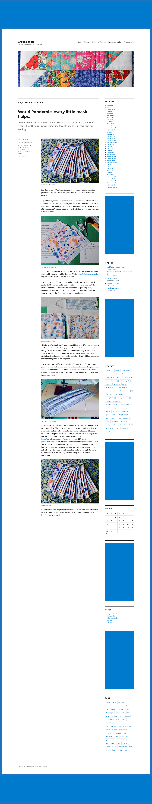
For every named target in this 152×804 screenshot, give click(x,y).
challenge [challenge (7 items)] (126, 370)
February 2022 (111, 107)
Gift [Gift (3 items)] (124, 384)
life (25, 142)
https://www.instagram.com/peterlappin (57, 439)
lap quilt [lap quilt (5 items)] (109, 391)
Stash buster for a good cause (116, 267)
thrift (114, 750)
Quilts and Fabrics (98, 42)
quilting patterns (111, 743)
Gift (128, 712)
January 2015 (111, 138)
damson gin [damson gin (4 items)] (125, 381)
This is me (110, 622)
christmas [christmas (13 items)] (110, 377)
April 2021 (110, 112)
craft (19, 142)
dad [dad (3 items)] (116, 381)
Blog (79, 42)
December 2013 (112, 156)
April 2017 (110, 122)
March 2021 (110, 114)
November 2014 (111, 140)
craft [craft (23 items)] (118, 377)
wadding (126, 750)
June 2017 (110, 120)
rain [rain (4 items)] (108, 421)
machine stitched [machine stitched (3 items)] (112, 404)
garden (123, 712)
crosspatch (114, 709)
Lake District (119, 716)
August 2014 (110, 144)
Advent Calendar (112, 278)
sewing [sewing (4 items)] (109, 425)
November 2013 (111, 158)
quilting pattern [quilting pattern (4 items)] (111, 418)
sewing (20, 153)
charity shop (109, 706)
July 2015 (109, 132)
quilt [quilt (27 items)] (108, 411)
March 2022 (110, 105)
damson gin (109, 712)
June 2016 (110, 126)
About (86, 42)
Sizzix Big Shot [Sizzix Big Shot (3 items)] (119, 425)
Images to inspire (114, 42)
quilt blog (109, 736)
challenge (121, 702)
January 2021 (111, 116)
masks (27, 149)
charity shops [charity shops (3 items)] (122, 374)
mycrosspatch (123, 729)
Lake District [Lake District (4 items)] (122, 387)
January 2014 (111, 154)
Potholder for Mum (113, 288)
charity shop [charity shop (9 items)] (110, 374)
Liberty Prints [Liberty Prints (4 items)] (111, 398)
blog (114, 702)
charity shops (119, 706)
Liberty (123, 719)
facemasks (21, 149)
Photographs (129, 42)
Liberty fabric (110, 723)
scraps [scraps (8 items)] (124, 421)
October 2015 (111, 130)
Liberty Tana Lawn (111, 726)
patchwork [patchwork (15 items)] (122, 408)
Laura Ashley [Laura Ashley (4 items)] (119, 391)
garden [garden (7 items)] (117, 384)
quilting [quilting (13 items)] (125, 411)
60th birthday (22, 145)
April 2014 (110, 150)
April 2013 (110, 173)
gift (22, 142)
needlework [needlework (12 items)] (111, 408)
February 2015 (111, 136)
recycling (125, 743)
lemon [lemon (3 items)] (129, 391)
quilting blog (124, 736)
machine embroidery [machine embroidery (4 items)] (113, 401)
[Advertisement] (58, 13)
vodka (120, 750)
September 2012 (112, 187)
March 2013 (110, 175)
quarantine (28, 151)
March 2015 (110, 134)
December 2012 (112, 181)
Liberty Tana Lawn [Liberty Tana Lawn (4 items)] (124, 398)
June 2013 (110, 169)
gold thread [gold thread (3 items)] (110, 387)
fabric (117, 712)
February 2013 (111, 177)
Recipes (109, 620)
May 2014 (110, 148)
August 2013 (110, 164)
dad (127, 709)
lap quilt (127, 716)
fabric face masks (23, 147)
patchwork (118, 733)
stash (130, 746)
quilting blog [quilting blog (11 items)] (110, 414)
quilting (116, 736)
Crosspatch (26, 41)
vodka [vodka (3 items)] (125, 428)
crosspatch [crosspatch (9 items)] (127, 377)
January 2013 (111, 179)
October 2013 (111, 160)
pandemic (29, 142)
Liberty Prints (120, 723)
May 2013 (110, 171)
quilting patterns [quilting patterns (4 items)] (125, 418)
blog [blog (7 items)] (117, 370)
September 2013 (112, 162)
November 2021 (112, 109)
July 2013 (109, 167)
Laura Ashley (110, 719)
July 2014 (109, 146)
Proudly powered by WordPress (37, 767)
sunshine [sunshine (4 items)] (109, 428)
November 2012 (111, 183)
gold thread (109, 716)
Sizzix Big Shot (122, 746)
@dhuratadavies (47, 442)
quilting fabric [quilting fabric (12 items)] (122, 414)
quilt (125, 733)
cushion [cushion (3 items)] (109, 381)
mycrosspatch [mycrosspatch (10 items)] (126, 404)
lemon (117, 719)
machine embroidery (125, 726)
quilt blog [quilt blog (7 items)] (116, 411)
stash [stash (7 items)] (129, 425)
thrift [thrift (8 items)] (117, 428)
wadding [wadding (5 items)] (109, 431)
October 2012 (111, 185)
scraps (108, 746)
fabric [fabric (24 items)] (109, 384)
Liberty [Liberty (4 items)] (109, 394)
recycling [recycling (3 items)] (115, 421)
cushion (121, 709)
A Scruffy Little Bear (113, 283)
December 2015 (111, 128)
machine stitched (111, 729)
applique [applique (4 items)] (109, 370)
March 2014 (110, 152)
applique (108, 702)
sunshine (108, 750)
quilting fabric (110, 740)
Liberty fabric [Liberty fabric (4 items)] (119, 394)
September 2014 (112, 142)
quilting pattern (121, 740)
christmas (129, 706)
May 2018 (110, 118)
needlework (110, 733)
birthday (29, 145)
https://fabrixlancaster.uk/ (87, 274)
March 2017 (110, 124)
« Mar (107, 534)
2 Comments (22, 156)
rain (119, 743)
